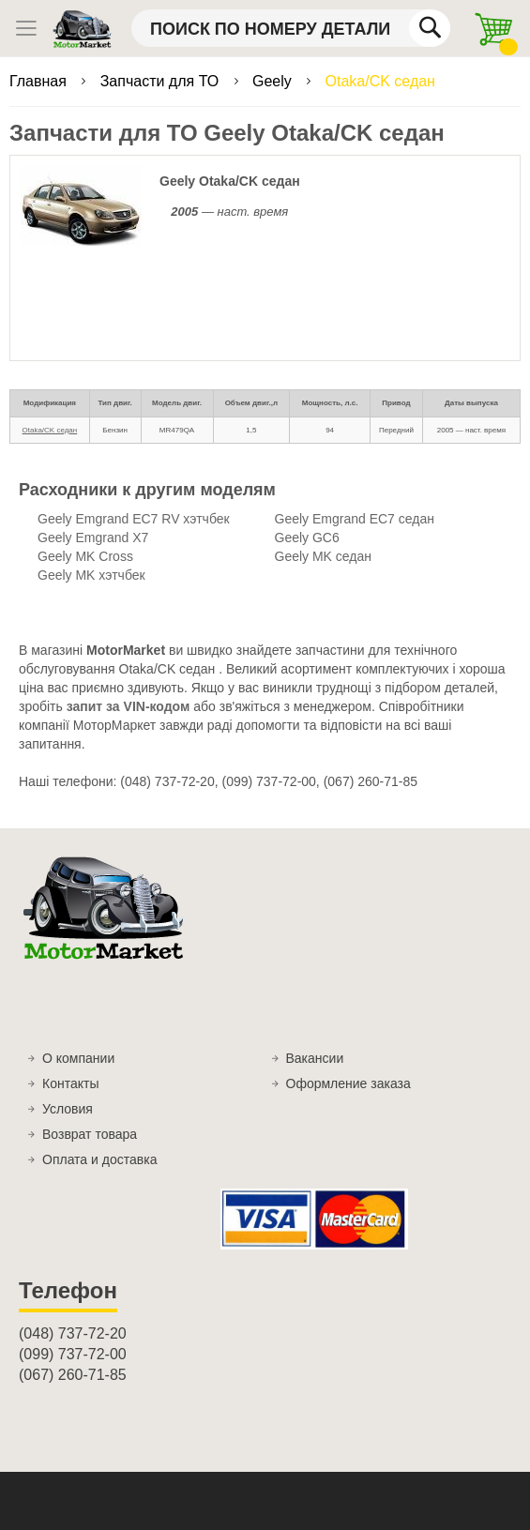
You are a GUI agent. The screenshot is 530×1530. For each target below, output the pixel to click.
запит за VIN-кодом (128, 706)
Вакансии (315, 1058)
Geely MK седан (323, 556)
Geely (273, 81)
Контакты (70, 1083)
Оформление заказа (348, 1083)
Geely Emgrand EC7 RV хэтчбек (134, 518)
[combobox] (290, 28)
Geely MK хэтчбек (91, 575)
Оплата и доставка (99, 1159)
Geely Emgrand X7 (93, 537)
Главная (39, 81)
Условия (67, 1108)
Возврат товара (89, 1134)
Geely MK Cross (85, 556)
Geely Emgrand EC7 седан (354, 518)
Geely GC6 (307, 537)
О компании (78, 1058)
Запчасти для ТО (161, 81)
